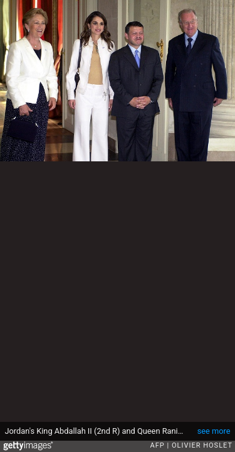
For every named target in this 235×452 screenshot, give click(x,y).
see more (214, 431)
